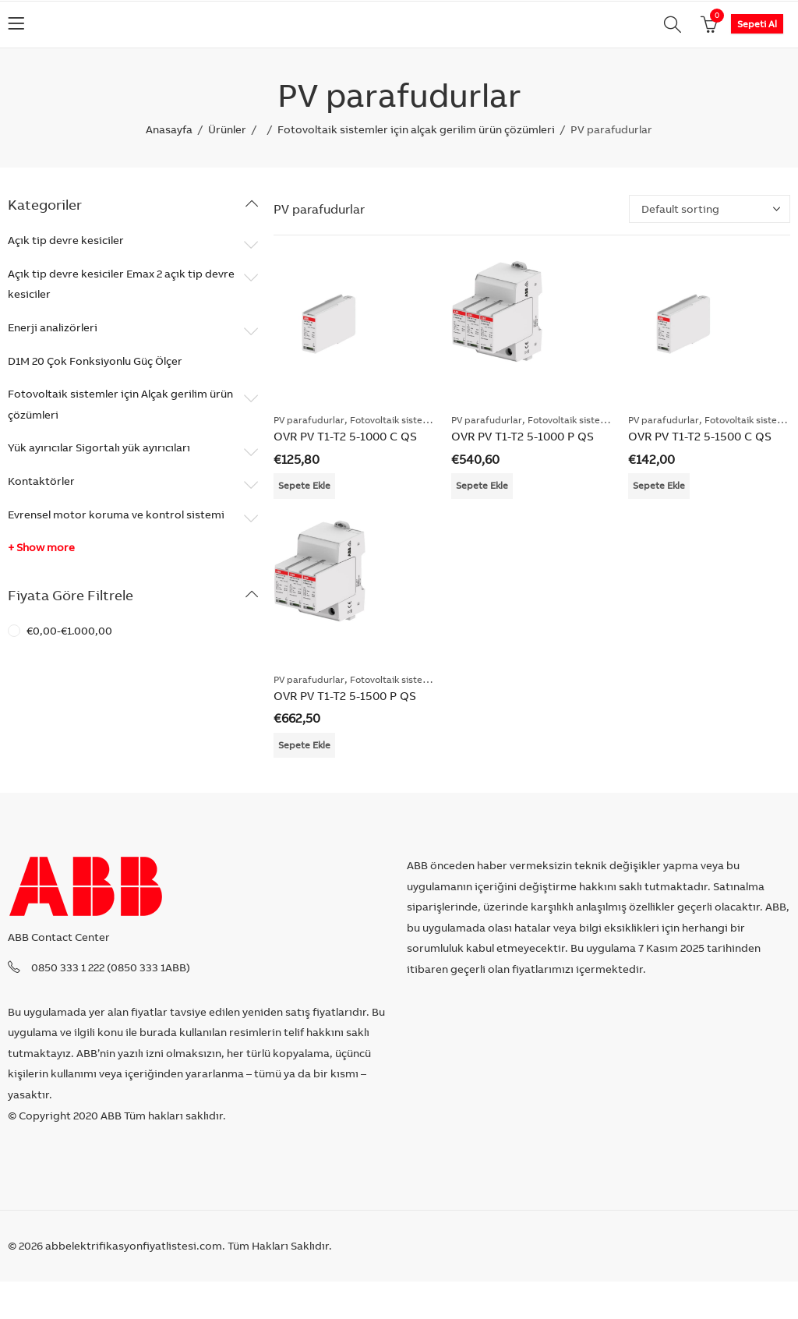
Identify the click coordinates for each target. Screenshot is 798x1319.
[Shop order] (709, 209)
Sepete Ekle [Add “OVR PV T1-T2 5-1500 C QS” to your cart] (659, 485)
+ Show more (41, 547)
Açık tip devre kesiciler (66, 240)
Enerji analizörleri (52, 327)
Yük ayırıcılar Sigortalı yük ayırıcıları (99, 447)
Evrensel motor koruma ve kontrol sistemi (116, 514)
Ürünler (227, 129)
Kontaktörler (41, 481)
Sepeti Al (757, 24)
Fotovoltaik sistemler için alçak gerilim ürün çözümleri (416, 129)
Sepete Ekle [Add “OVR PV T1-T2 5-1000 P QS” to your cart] (482, 485)
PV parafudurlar (309, 420)
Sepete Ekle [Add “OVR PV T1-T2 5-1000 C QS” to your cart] (304, 485)
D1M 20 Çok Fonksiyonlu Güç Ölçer (95, 361)
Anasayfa (169, 129)
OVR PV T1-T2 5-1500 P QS (345, 695)
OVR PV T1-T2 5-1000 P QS (522, 436)
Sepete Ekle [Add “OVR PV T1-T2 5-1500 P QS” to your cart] (304, 745)
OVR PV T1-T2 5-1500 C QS (700, 436)
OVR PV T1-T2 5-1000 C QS (345, 436)
